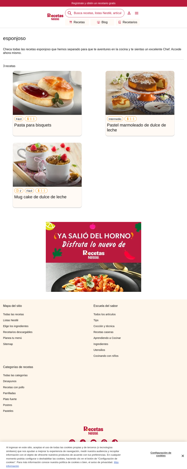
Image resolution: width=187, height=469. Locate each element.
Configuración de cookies (161, 456)
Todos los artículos (105, 314)
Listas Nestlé (10, 320)
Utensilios (99, 349)
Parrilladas (9, 393)
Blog (102, 22)
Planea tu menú (12, 337)
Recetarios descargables (17, 332)
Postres (7, 405)
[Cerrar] (183, 457)
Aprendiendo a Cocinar (107, 337)
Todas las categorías (15, 375)
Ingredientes (101, 344)
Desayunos (9, 381)
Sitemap (8, 344)
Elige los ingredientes (15, 326)
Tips (96, 320)
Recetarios (127, 22)
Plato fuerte (10, 399)
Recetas (77, 22)
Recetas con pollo (13, 387)
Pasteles (8, 410)
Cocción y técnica (104, 326)
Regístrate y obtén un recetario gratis (93, 3)
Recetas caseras (103, 332)
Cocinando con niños (106, 355)
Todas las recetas (13, 314)
